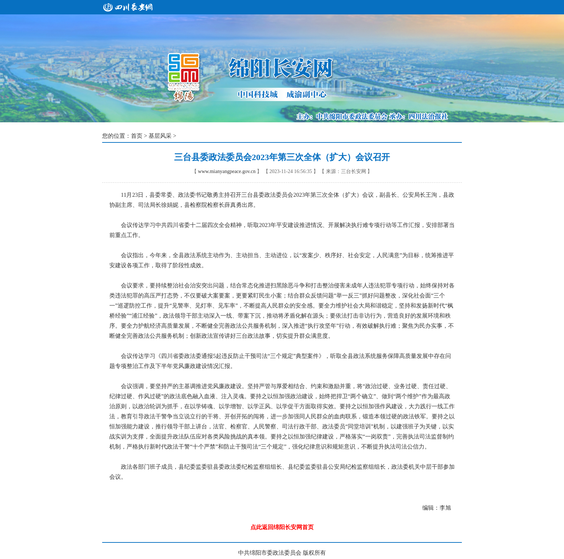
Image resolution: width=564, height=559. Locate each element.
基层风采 (160, 136)
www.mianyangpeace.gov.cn (226, 171)
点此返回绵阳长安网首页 (282, 527)
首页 (136, 136)
